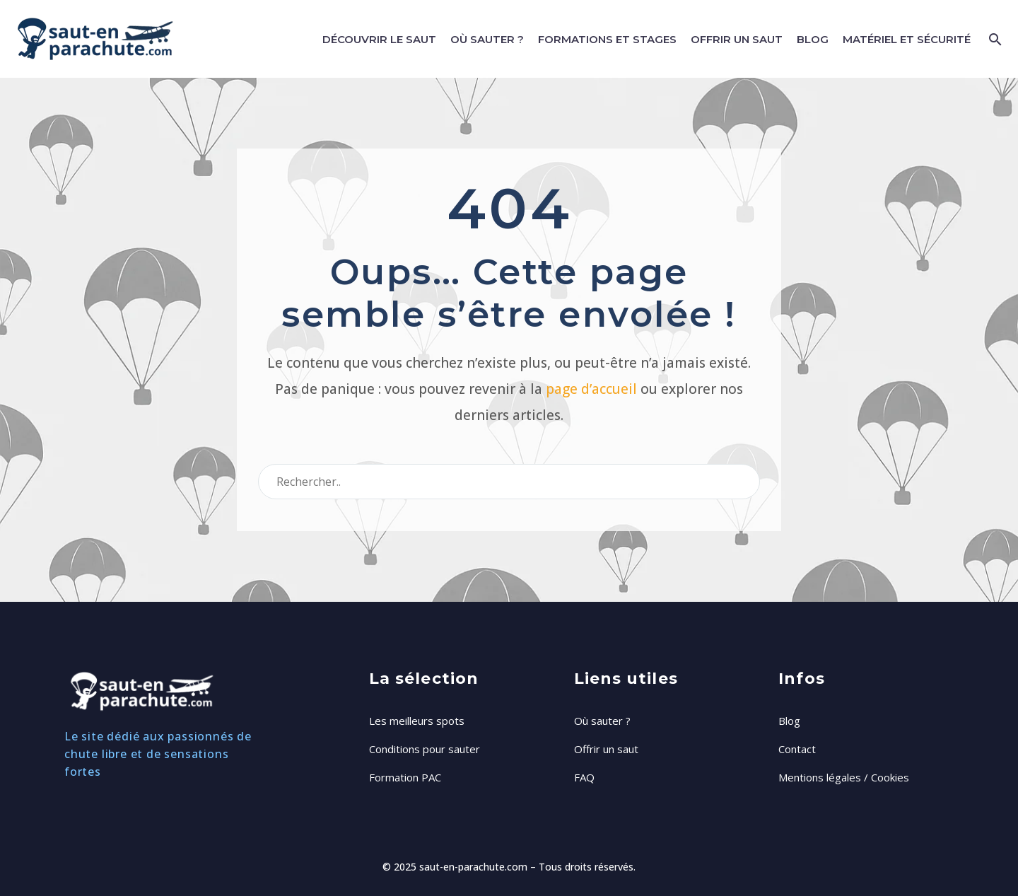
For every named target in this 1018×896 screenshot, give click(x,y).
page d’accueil (591, 389)
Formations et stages (607, 39)
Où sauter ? (487, 39)
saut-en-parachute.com (473, 866)
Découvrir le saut (379, 39)
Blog (813, 39)
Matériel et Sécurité (907, 39)
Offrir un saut (737, 39)
